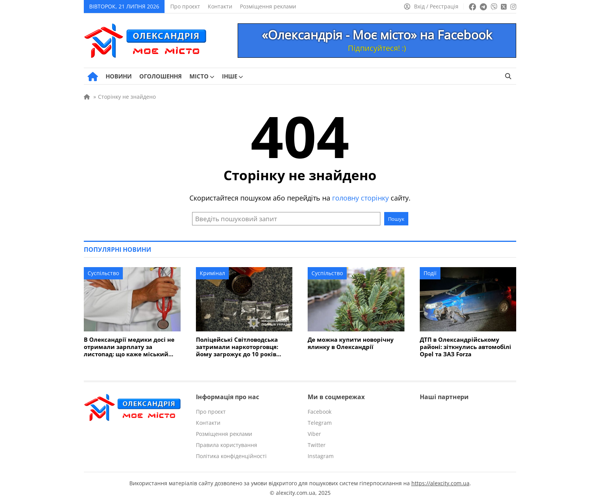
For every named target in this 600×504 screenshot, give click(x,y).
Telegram (320, 422)
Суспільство (103, 273)
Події (430, 273)
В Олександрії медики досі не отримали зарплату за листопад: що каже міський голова (129, 347)
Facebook (319, 411)
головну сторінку (360, 197)
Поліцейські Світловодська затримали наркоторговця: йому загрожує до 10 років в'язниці (237, 347)
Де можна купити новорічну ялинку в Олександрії (351, 343)
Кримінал (212, 273)
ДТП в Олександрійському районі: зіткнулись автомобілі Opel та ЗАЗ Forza (465, 347)
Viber (314, 433)
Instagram (321, 456)
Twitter (317, 445)
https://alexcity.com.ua (440, 483)
